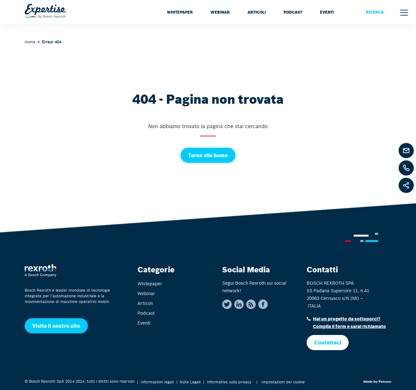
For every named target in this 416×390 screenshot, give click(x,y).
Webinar (220, 12)
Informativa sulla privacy (229, 381)
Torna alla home (208, 155)
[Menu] (404, 12)
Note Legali (190, 381)
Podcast (293, 12)
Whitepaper (180, 12)
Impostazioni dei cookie (283, 381)
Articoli (257, 12)
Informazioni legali (157, 381)
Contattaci (327, 342)
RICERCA (375, 12)
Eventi (327, 12)
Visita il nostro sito (56, 325)
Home (30, 41)
